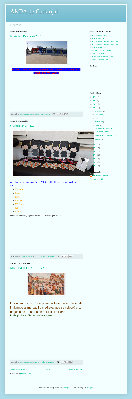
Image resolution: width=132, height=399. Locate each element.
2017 (95, 144)
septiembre (99, 122)
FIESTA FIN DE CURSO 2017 (103, 51)
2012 (95, 162)
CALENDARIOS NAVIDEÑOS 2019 (106, 42)
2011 (95, 166)
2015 (95, 151)
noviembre (99, 114)
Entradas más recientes (19, 369)
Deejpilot (67, 388)
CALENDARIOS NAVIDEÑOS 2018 (106, 45)
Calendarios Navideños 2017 (102, 57)
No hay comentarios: (48, 256)
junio (97, 125)
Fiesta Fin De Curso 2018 (26, 36)
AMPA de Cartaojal (34, 11)
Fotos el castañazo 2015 (100, 60)
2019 (95, 104)
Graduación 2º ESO (22, 125)
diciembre (98, 111)
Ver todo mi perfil (96, 179)
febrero (98, 140)
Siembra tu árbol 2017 (100, 54)
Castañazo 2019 (98, 38)
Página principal (15, 24)
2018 (95, 108)
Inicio (48, 369)
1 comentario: (45, 114)
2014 (95, 155)
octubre (98, 118)
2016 (95, 148)
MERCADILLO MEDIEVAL (28, 268)
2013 (95, 159)
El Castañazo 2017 (99, 48)
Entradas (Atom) (26, 374)
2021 (95, 97)
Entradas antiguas (75, 369)
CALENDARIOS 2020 (100, 36)
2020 (95, 101)
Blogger (90, 388)
